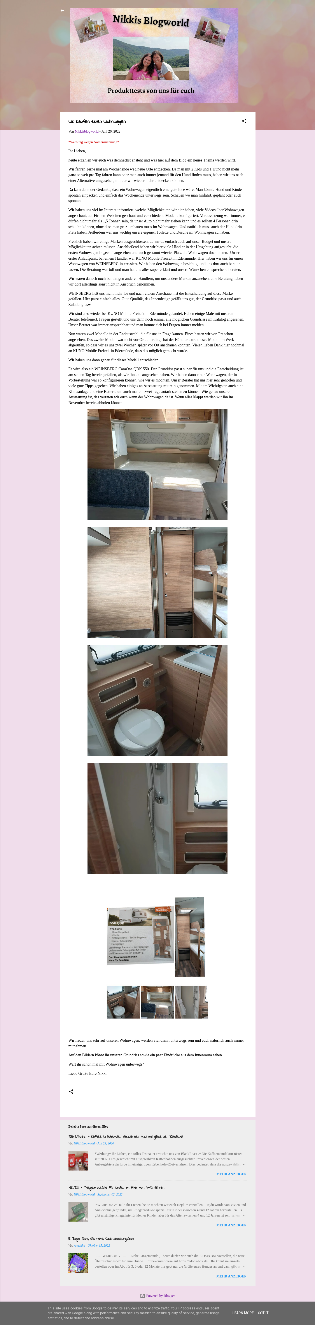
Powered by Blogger (157, 1296)
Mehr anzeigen (231, 1174)
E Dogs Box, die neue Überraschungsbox (101, 1239)
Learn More (243, 1313)
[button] (244, 121)
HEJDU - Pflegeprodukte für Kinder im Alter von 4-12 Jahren (116, 1188)
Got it (263, 1313)
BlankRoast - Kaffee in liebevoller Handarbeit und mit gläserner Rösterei (125, 1137)
